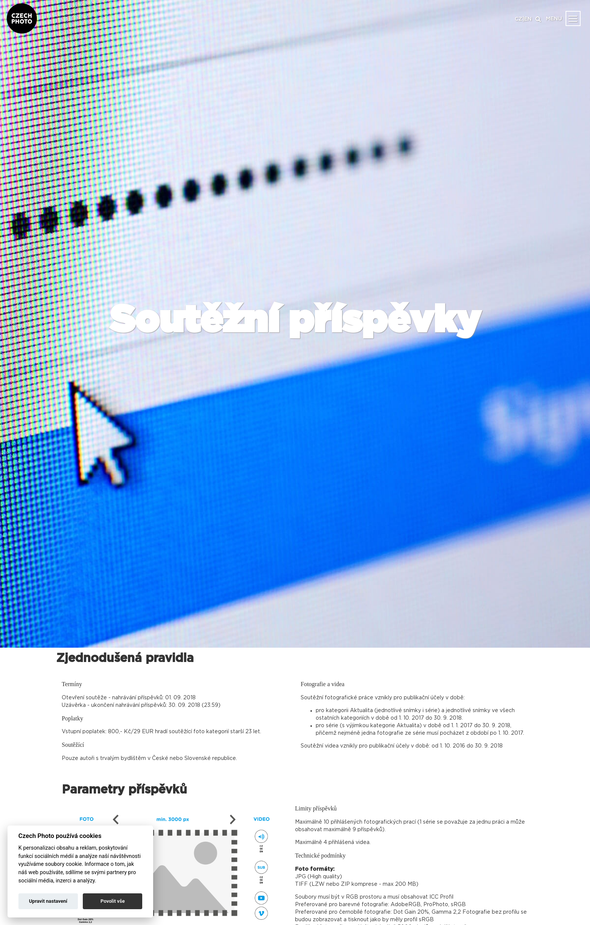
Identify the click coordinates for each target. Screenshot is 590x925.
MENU (554, 18)
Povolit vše (112, 901)
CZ (518, 19)
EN (528, 19)
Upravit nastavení (48, 901)
